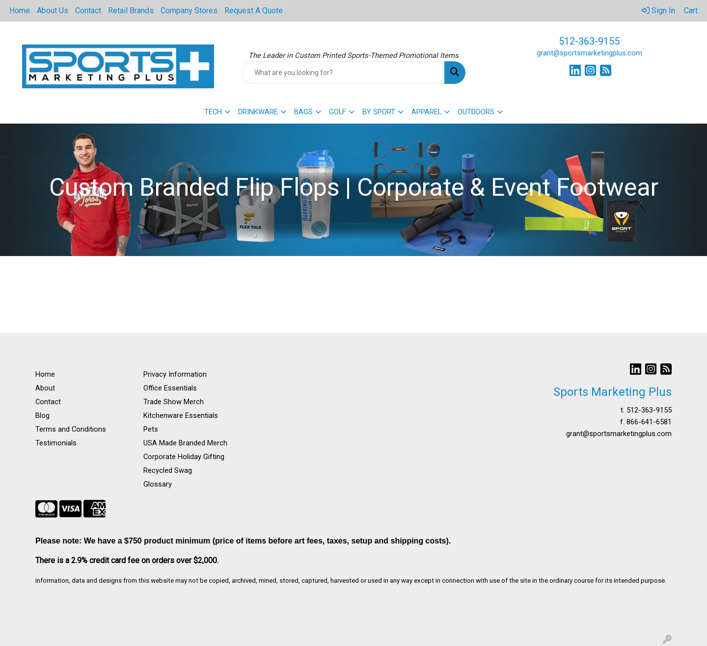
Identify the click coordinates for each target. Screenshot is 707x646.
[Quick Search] (343, 72)
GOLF (337, 111)
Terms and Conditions (70, 429)
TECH (213, 111)
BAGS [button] (303, 111)
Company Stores (189, 10)
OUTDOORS (476, 111)
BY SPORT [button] (378, 111)
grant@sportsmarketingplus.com (589, 53)
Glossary (157, 484)
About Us (52, 10)
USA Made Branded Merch (185, 443)
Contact (88, 10)
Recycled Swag (167, 470)
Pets (150, 429)
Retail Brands (131, 10)
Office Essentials (170, 388)
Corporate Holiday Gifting (183, 456)
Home (19, 10)
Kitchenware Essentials (180, 415)
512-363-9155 (589, 41)
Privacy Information (175, 374)
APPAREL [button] (426, 111)
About (45, 388)
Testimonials (56, 443)
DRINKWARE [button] (258, 111)
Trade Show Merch (173, 401)
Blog (42, 415)
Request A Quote (253, 10)
